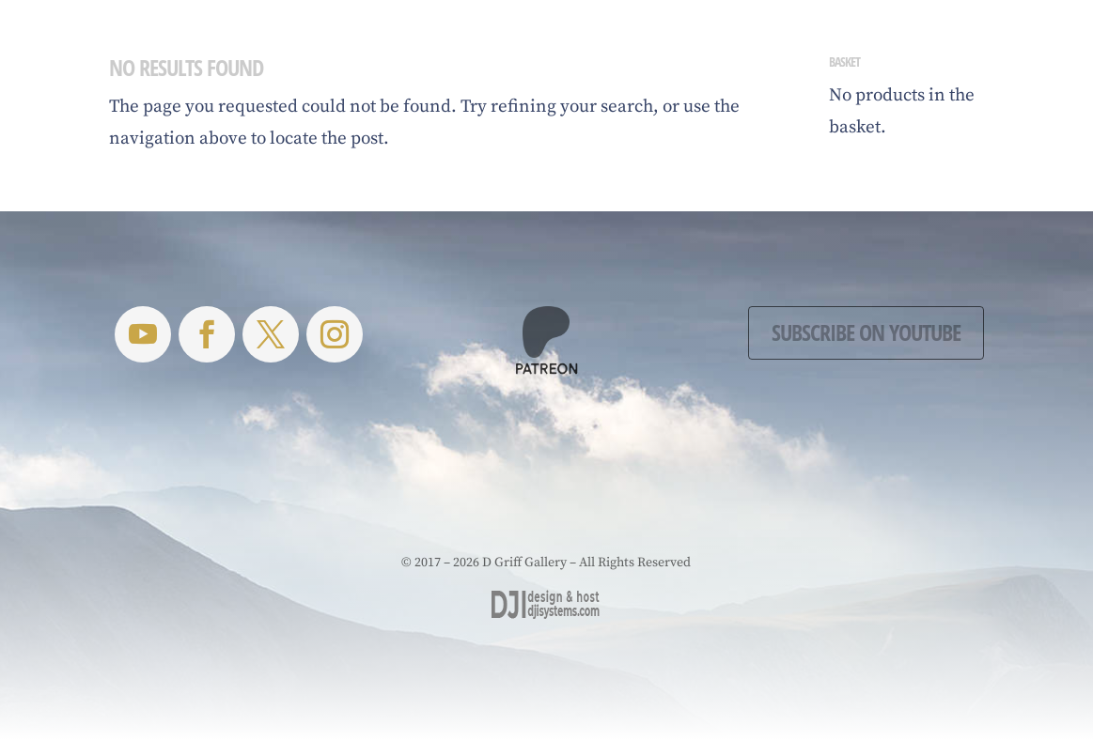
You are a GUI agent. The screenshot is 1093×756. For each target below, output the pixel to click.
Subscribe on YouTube (866, 331)
